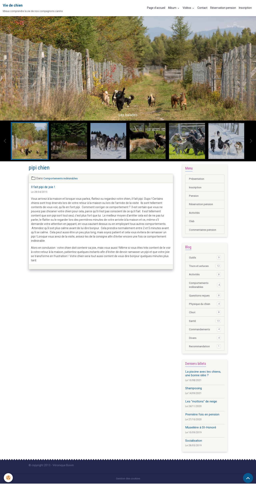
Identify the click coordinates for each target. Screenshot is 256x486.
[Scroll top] (248, 478)
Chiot (205, 314)
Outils (205, 258)
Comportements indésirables (61, 178)
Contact (202, 7)
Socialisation (193, 443)
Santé (205, 323)
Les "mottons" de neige (201, 403)
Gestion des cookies (128, 480)
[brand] (33, 8)
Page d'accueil (156, 7)
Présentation (197, 178)
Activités (194, 213)
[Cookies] (8, 477)
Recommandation (205, 348)
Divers (205, 340)
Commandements (205, 331)
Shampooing (193, 390)
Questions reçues (205, 297)
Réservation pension (223, 7)
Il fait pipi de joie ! (43, 187)
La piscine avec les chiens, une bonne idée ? (203, 375)
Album (172, 7)
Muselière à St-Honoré (200, 430)
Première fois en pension (202, 417)
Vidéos (187, 7)
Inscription (245, 7)
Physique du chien (205, 305)
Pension (194, 196)
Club (192, 221)
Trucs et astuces (205, 267)
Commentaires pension (204, 230)
